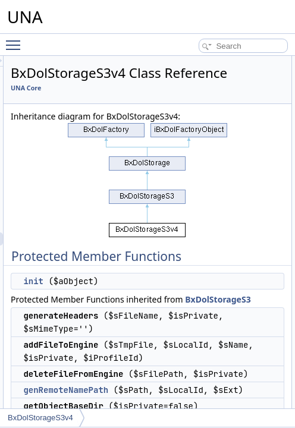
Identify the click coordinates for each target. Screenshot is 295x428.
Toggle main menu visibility (16, 40)
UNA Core (165, 104)
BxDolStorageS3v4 (40, 417)
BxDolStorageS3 (241, 355)
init (172, 324)
